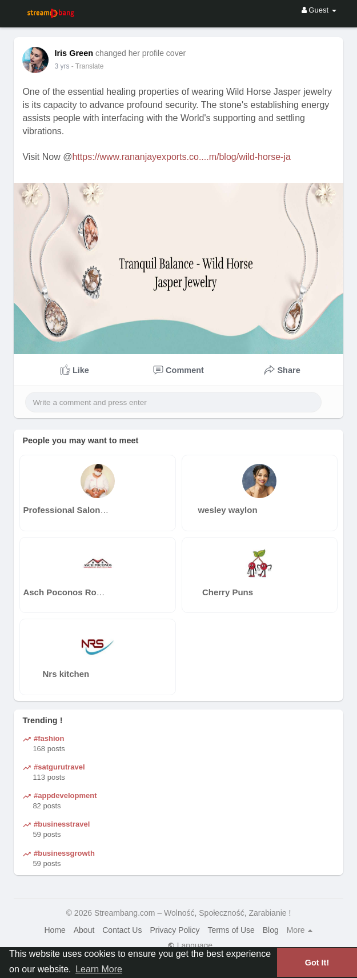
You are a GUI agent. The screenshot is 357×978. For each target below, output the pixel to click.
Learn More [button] (98, 969)
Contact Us (122, 930)
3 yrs (61, 66)
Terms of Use (230, 930)
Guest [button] (319, 10)
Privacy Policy (174, 930)
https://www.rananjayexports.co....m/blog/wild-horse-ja (181, 157)
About (84, 930)
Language (189, 945)
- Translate (87, 66)
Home (55, 930)
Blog (271, 930)
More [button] (300, 930)
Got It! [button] (317, 962)
